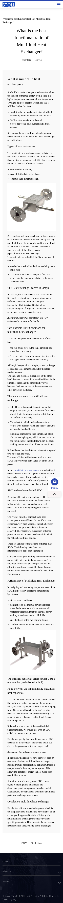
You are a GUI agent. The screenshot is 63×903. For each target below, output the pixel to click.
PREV (24, 843)
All (32, 843)
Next (40, 843)
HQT (15, 899)
